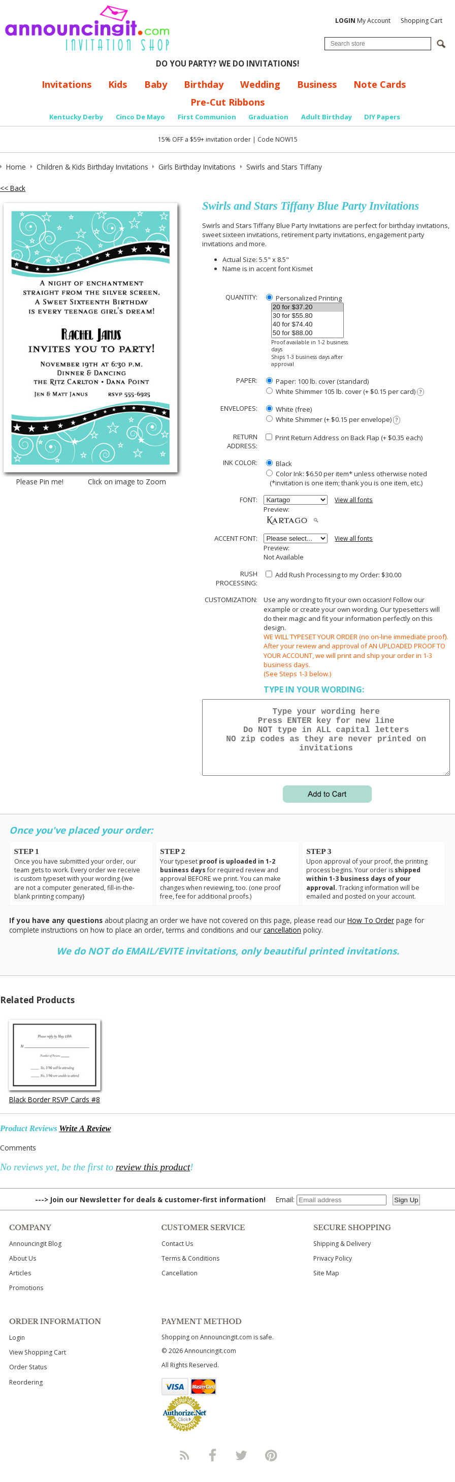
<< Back (12, 188)
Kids (117, 84)
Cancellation (179, 1285)
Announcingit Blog (35, 1256)
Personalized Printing (304, 298)
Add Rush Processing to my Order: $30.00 (333, 574)
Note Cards (379, 84)
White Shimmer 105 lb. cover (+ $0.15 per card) (345, 392)
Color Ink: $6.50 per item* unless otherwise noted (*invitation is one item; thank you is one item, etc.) (345, 478)
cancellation (282, 942)
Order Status (28, 1379)
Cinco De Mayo (140, 116)
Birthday (203, 84)
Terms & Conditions (190, 1270)
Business (317, 84)
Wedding (260, 84)
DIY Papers (382, 116)
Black (279, 463)
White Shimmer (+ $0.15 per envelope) (333, 419)
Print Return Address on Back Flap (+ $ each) (344, 437)
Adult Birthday (326, 116)
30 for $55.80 (307, 316)
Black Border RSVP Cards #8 (54, 1111)
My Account (363, 20)
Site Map (326, 1285)
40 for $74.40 (307, 324)
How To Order (370, 932)
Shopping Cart (421, 20)
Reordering (26, 1394)
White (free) (289, 409)
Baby (155, 84)
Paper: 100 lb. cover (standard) (317, 381)
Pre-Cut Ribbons (227, 102)
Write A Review (85, 1140)
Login (17, 1349)
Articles (20, 1285)
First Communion (207, 116)
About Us (22, 1270)
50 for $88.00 (307, 333)
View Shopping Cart (37, 1364)
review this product (153, 1179)
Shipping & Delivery (342, 1256)
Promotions (26, 1300)
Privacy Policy (332, 1270)
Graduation (268, 116)
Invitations (66, 84)
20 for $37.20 (307, 307)
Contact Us (177, 1256)
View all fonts (354, 500)
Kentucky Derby (76, 116)
